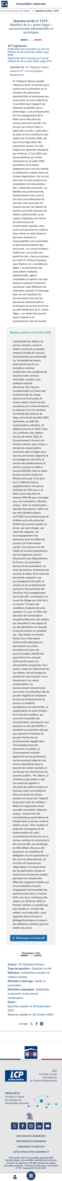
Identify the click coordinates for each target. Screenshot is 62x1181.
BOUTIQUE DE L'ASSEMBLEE (30, 1136)
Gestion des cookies (47, 1163)
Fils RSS (33, 1163)
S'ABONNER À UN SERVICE (30, 1147)
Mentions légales (13, 1160)
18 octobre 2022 (42, 1014)
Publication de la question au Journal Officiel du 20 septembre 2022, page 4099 (28, 52)
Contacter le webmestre (17, 1163)
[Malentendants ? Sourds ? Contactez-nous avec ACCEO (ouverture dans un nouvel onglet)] (29, 1116)
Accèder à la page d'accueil (4, 4)
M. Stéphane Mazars (32, 964)
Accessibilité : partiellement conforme (39, 1160)
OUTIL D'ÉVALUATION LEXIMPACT (30, 1152)
